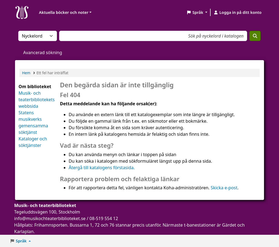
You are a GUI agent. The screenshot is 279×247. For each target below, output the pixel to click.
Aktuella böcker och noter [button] (63, 12)
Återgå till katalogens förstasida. (102, 168)
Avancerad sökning (42, 52)
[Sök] (255, 36)
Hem (26, 72)
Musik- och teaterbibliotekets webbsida (37, 99)
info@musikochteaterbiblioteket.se (50, 218)
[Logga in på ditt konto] (237, 12)
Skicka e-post (224, 188)
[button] (197, 12)
